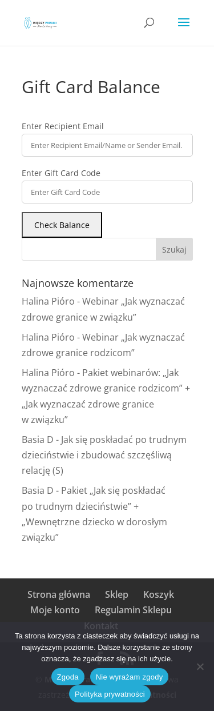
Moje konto (55, 610)
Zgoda (68, 677)
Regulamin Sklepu (133, 610)
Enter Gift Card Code (61, 172)
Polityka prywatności (110, 694)
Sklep (116, 594)
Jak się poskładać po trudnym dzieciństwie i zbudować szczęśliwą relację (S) (104, 455)
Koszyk (158, 594)
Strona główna (58, 594)
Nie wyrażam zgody (129, 677)
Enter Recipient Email (63, 126)
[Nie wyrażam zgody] (199, 666)
